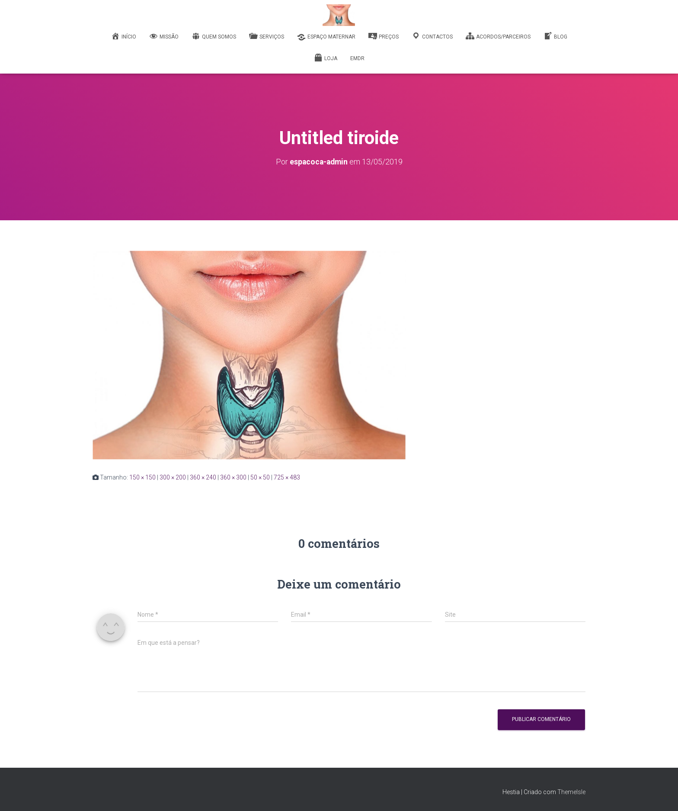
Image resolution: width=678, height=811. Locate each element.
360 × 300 (233, 476)
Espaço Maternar (326, 37)
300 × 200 (173, 476)
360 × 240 (203, 476)
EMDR (357, 58)
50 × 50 (260, 476)
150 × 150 (142, 476)
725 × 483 (287, 476)
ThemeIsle (571, 791)
